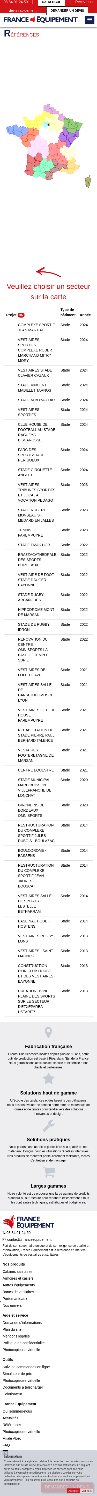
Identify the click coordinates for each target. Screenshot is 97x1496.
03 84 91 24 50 (17, 1233)
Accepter (73, 1490)
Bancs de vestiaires (18, 1292)
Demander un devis (67, 11)
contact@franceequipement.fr (29, 1239)
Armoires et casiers (18, 1278)
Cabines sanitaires (17, 1271)
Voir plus (87, 1490)
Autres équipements (19, 1285)
